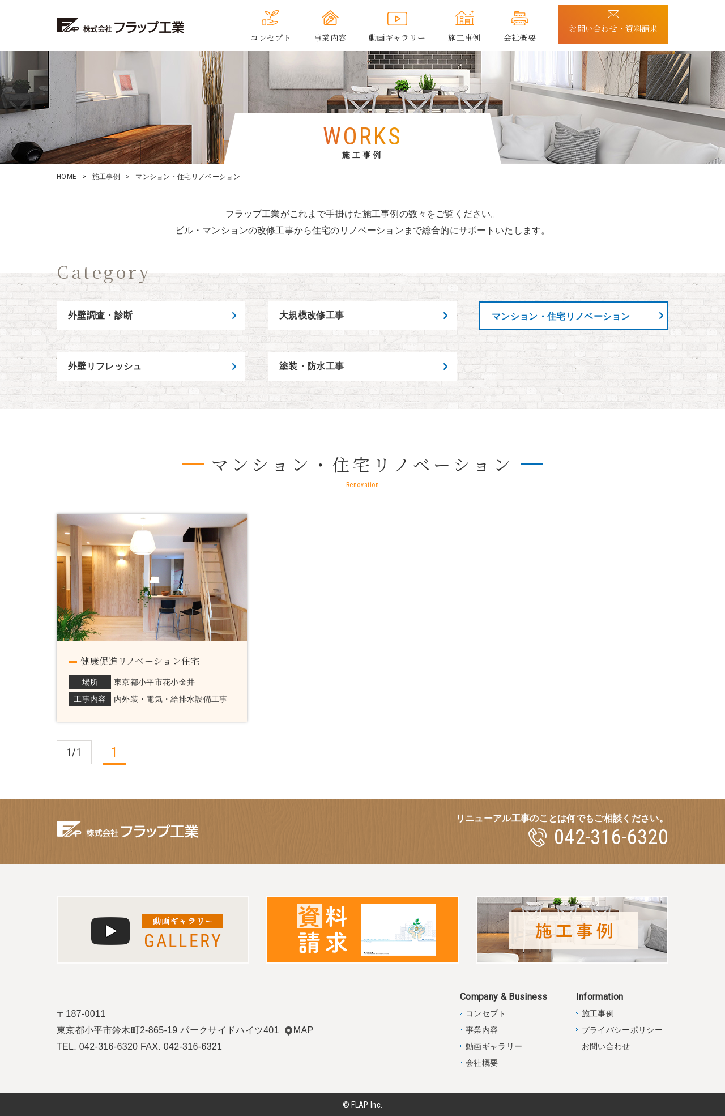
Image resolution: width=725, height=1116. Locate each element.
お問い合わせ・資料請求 (613, 28)
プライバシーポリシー (622, 1029)
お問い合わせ (606, 1046)
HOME (66, 177)
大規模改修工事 (311, 315)
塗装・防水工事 (311, 366)
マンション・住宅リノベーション (561, 316)
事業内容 (330, 37)
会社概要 (520, 37)
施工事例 (464, 37)
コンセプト (270, 37)
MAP (303, 1030)
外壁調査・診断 (100, 315)
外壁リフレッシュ (105, 366)
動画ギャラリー (397, 37)
